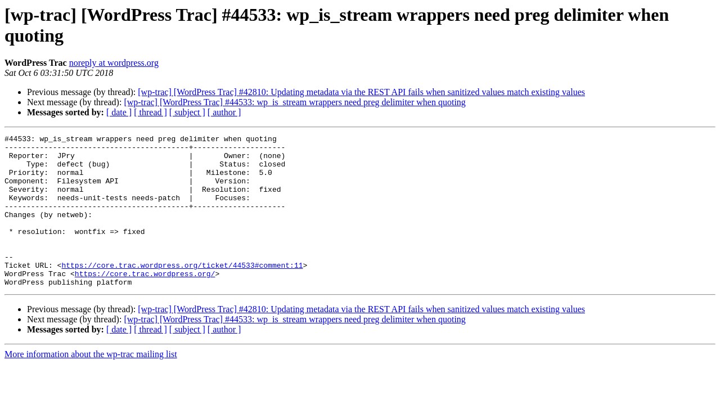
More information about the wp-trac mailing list (90, 384)
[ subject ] (187, 112)
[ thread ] (150, 112)
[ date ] (119, 112)
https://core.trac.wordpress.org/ (145, 302)
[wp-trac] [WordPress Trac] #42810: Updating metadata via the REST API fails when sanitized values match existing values (361, 92)
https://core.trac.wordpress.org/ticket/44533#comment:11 (182, 292)
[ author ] (224, 112)
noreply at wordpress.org (114, 63)
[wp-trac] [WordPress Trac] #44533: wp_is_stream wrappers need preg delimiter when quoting (294, 102)
